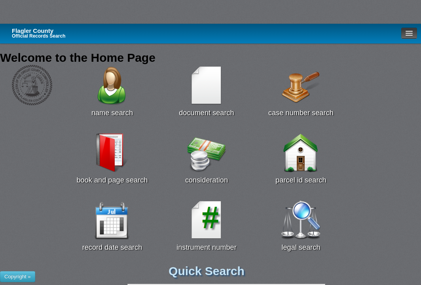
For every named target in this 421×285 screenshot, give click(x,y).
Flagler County (38, 33)
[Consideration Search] (206, 153)
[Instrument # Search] (206, 220)
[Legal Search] (300, 220)
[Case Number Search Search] (300, 85)
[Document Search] (206, 85)
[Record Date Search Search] (112, 220)
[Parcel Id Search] (300, 153)
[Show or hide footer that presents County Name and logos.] (17, 276)
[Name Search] (112, 85)
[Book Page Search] (112, 153)
